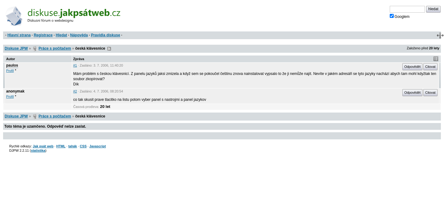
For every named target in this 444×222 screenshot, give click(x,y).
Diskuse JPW (16, 48)
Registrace (43, 35)
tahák (72, 146)
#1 (75, 65)
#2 (75, 91)
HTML (60, 146)
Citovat (430, 66)
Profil (10, 70)
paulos (12, 65)
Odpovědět (412, 66)
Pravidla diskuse (105, 35)
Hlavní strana (19, 35)
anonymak (15, 91)
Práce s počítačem (55, 48)
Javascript (97, 146)
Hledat (61, 35)
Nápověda (79, 35)
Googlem (400, 16)
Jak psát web (43, 146)
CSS (83, 146)
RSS (109, 49)
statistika (38, 150)
